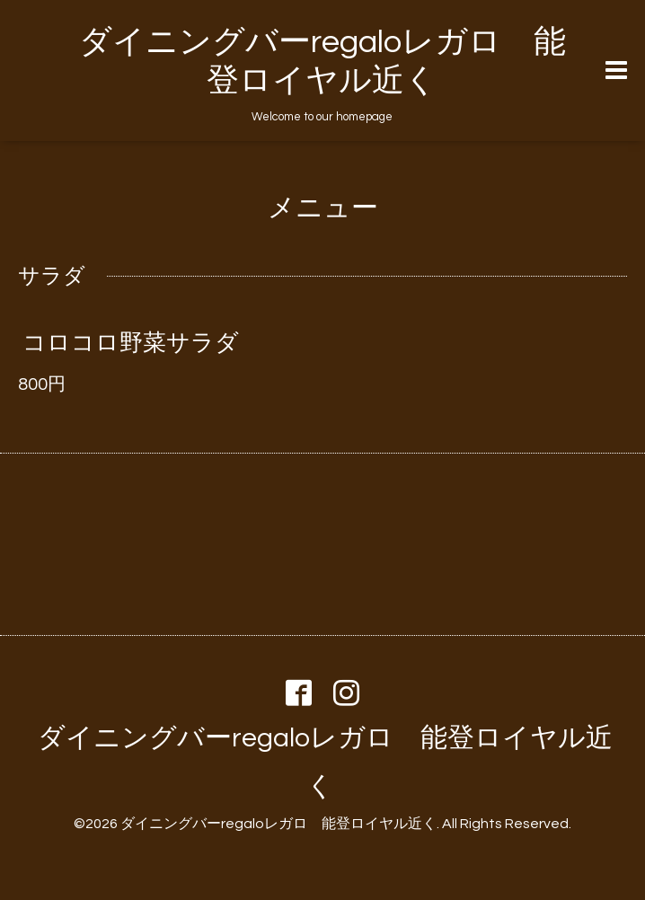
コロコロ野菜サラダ (130, 343)
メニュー (323, 208)
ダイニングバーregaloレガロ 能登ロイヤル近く (278, 823)
